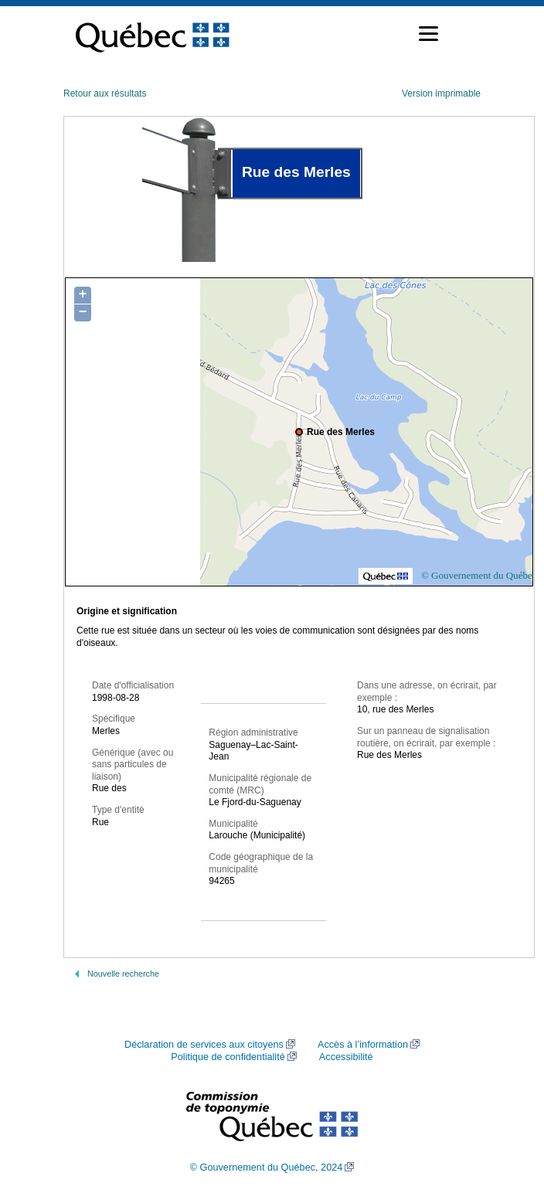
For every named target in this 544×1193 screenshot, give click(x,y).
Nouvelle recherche (123, 973)
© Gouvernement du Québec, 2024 (266, 1167)
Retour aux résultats (104, 93)
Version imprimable (441, 93)
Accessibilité (346, 1057)
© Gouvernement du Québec (479, 575)
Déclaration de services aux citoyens (204, 1044)
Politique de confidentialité (227, 1057)
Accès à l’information (363, 1044)
